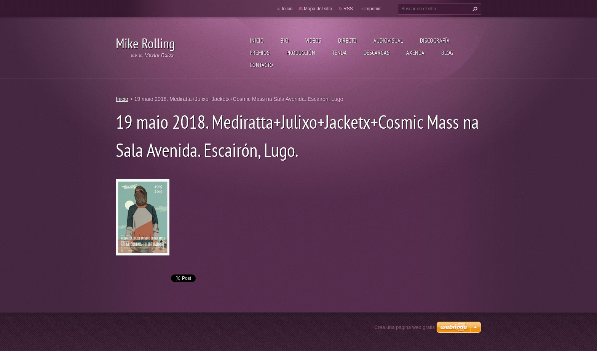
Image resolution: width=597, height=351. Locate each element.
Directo (347, 40)
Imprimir (372, 8)
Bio (285, 40)
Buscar (474, 8)
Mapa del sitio (318, 8)
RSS (348, 8)
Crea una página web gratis (404, 327)
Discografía (435, 40)
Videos (313, 40)
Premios (260, 52)
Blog (447, 52)
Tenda (339, 52)
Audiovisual (388, 40)
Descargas (376, 52)
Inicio (257, 40)
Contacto (261, 65)
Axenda (415, 52)
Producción (300, 52)
